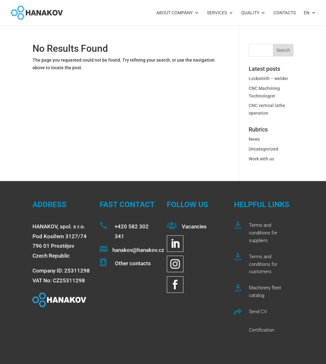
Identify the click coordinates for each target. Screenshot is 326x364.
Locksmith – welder (268, 78)
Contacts (284, 12)
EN (306, 12)
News (254, 139)
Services (217, 12)
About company (174, 12)
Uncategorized (263, 149)
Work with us (261, 158)
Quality (250, 12)
